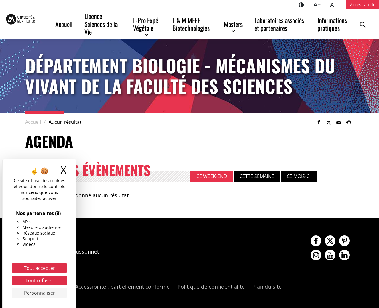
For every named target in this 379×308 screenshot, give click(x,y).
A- (335, 4)
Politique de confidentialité (211, 287)
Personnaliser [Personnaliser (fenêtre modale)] (39, 293)
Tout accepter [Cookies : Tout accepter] (39, 268)
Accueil (64, 24)
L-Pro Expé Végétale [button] (146, 24)
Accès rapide (362, 4)
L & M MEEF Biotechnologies (191, 24)
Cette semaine (257, 176)
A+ (319, 4)
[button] (339, 122)
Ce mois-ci (299, 176)
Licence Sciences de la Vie (101, 23)
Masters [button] (233, 24)
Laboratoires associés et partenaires (280, 24)
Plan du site (267, 287)
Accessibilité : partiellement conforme (122, 287)
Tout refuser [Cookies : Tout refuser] (39, 280)
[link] (319, 122)
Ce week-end (211, 176)
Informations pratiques (333, 24)
